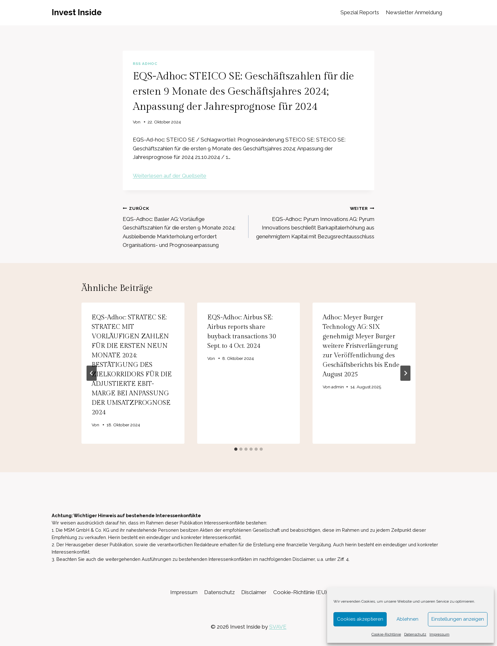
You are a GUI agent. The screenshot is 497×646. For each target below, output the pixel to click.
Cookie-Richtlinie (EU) (300, 592)
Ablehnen (407, 619)
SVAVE (278, 627)
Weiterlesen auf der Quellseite (169, 175)
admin (338, 386)
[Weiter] (405, 373)
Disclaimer (254, 592)
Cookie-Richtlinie (386, 634)
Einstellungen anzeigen (457, 619)
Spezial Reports (359, 12)
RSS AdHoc (145, 63)
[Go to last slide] (92, 373)
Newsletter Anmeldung (414, 12)
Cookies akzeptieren (360, 619)
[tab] (235, 449)
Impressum (439, 634)
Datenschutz (415, 634)
